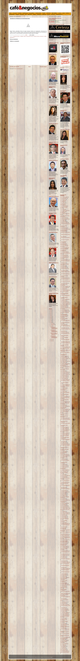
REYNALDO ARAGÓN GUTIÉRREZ (63, 581)
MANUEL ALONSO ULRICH (64, 475)
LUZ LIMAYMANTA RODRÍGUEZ (63, 468)
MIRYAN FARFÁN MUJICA (64, 534)
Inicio (29, 66)
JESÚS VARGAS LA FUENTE (64, 380)
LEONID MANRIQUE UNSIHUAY (63, 453)
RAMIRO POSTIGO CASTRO (64, 571)
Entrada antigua (43, 66)
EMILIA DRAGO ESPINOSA (64, 304)
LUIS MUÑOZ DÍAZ (63, 464)
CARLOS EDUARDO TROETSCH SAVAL (63, 244)
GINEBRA (21, 36)
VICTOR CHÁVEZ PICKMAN (64, 629)
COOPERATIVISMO (38, 13)
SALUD (64, 13)
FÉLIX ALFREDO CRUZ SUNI (65, 320)
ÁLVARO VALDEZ (63, 648)
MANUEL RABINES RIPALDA (64, 480)
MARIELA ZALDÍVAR (63, 493)
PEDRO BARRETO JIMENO (64, 562)
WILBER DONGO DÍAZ (64, 640)
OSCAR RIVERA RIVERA (64, 555)
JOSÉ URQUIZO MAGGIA (64, 429)
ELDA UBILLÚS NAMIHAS (64, 299)
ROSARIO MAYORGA (63, 608)
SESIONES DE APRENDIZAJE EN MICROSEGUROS (54, 337)
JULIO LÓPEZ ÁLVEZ (63, 442)
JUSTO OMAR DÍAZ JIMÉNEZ (65, 445)
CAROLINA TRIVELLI (16, 36)
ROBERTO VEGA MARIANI (64, 593)
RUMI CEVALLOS (63, 611)
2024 (51, 310)
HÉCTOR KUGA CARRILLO (64, 358)
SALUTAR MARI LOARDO (64, 612)
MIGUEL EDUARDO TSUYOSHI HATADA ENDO (64, 523)
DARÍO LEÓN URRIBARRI (64, 286)
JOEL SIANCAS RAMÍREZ (64, 384)
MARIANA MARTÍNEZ (63, 490)
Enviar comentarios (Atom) (18, 68)
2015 (51, 322)
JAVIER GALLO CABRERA (64, 374)
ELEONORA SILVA (63, 300)
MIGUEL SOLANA (37, 36)
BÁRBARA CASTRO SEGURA (65, 237)
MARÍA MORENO (63, 511)
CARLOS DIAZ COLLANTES (64, 239)
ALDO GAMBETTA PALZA (64, 210)
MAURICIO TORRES (63, 517)
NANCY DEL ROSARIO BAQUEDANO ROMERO (64, 541)
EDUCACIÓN (22, 14)
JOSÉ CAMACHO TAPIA (64, 410)
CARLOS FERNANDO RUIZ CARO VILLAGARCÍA (64, 248)
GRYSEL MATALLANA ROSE (64, 339)
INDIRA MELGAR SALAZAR (64, 361)
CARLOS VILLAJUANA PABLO (65, 260)
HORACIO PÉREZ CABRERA (65, 352)
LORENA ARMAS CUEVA (64, 454)
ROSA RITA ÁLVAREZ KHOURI (65, 605)
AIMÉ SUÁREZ (62, 202)
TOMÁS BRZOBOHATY (64, 624)
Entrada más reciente (14, 66)
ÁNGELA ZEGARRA (63, 649)
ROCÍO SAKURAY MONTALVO (65, 596)
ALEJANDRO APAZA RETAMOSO (63, 212)
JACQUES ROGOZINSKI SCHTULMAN (64, 365)
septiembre (52, 324)
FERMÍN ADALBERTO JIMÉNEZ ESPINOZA (63, 315)
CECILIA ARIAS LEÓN (63, 270)
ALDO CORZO (62, 209)
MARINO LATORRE (63, 494)
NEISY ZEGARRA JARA (64, 546)
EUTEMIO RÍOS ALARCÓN (64, 311)
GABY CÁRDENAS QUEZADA (65, 325)
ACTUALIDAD (15, 13)
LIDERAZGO (44, 14)
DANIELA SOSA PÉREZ (64, 283)
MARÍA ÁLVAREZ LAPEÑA (64, 513)
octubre (52, 323)
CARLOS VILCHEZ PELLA (64, 259)
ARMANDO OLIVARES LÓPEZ (65, 232)
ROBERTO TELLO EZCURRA (65, 591)
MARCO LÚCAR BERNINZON (65, 485)
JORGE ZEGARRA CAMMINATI (63, 408)
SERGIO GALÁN (63, 618)
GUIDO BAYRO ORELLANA (64, 341)
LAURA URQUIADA (63, 451)
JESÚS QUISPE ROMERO (64, 379)
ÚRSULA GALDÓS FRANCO (64, 652)
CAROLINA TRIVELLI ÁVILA (64, 268)
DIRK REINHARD (63, 288)
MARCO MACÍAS (63, 487)
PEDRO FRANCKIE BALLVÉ (64, 565)
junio (51, 339)
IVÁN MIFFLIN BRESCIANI (64, 363)
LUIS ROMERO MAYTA (64, 466)
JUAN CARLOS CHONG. (64, 434)
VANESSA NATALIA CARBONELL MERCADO (64, 626)
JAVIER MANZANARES (64, 375)
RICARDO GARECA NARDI (64, 584)
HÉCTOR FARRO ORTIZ (64, 357)
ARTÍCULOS (53, 14)
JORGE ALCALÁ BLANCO (64, 396)
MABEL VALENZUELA (63, 471)
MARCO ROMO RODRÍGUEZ (65, 488)
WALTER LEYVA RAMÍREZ (64, 637)
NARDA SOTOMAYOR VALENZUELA (63, 544)
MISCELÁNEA (30, 14)
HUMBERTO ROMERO (64, 356)
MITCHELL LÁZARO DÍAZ (64, 535)
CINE (26, 14)
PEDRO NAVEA (62, 567)
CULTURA (67, 13)
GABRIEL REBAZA (63, 324)
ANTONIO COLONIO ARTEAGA (63, 226)
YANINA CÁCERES (63, 646)
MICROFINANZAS (25, 13)
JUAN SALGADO (63, 441)
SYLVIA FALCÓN (63, 623)
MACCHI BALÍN (62, 474)
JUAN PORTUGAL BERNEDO (65, 439)
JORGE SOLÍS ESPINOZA (64, 406)
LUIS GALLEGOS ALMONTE (64, 460)
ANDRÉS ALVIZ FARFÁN (64, 222)
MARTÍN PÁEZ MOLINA (64, 503)
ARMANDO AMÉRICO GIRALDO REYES (63, 231)
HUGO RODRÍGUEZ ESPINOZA (63, 354)
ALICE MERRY (62, 220)
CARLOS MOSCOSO (63, 255)
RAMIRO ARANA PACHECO (64, 569)
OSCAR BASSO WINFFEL (64, 550)
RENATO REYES (63, 576)
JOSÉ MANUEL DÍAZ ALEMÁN (65, 423)
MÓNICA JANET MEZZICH (64, 539)
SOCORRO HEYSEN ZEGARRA (63, 620)
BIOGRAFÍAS (39, 14)
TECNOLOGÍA (48, 13)
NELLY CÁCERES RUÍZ (64, 547)
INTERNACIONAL (12, 14)
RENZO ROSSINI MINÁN (64, 577)
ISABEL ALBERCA (63, 362)
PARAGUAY (42, 36)
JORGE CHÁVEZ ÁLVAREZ (64, 401)
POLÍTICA (59, 13)
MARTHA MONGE (63, 498)
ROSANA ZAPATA (63, 607)
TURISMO (43, 13)
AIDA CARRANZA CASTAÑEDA (63, 201)
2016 (51, 320)
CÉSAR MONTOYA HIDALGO (65, 279)
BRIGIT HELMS (62, 236)
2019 (51, 316)
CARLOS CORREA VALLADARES (63, 242)
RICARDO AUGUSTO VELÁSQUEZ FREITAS (64, 583)
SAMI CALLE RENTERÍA (64, 613)
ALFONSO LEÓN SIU (63, 217)
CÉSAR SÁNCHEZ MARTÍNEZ (65, 281)
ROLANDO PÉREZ (63, 603)
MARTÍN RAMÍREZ (63, 504)
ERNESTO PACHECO (63, 306)
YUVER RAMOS (62, 647)
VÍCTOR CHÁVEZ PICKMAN (64, 633)
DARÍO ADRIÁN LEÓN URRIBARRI (63, 285)
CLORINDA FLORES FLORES (65, 271)
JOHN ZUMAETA (63, 391)
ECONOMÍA (19, 13)
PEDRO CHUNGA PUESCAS (64, 563)
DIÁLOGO (48, 14)
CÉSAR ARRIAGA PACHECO (64, 273)
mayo (52, 340)
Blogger (51, 657)
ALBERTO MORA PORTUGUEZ (63, 204)
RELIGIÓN (17, 14)
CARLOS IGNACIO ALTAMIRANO (63, 250)
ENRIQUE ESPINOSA (63, 305)
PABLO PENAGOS (63, 556)
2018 (51, 318)
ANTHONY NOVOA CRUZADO (65, 223)
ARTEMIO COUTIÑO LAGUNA (65, 234)
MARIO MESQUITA (63, 495)
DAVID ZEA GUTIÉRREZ (64, 287)
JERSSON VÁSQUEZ (63, 378)
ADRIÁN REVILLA (63, 199)
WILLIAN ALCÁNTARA (63, 643)
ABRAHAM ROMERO (63, 198)
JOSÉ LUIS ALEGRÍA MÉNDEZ (65, 419)
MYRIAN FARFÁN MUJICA (64, 536)
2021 (51, 314)
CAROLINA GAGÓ (63, 266)
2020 (51, 315)
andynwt (42, 657)
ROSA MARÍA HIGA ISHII (64, 604)
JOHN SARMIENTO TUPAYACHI (63, 389)
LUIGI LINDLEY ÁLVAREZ (64, 455)
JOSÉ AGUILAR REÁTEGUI (64, 409)
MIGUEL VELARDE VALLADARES (63, 528)
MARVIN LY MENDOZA (64, 505)
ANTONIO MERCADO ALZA (64, 229)
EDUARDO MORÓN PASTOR (65, 295)
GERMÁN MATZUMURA (64, 332)
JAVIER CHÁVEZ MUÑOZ (64, 373)
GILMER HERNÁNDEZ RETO (65, 333)
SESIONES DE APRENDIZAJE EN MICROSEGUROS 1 (54, 328)
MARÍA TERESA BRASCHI (64, 512)
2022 (51, 312)
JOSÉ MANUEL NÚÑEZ (64, 427)
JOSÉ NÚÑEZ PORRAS (64, 428)
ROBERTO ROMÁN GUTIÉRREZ (63, 590)
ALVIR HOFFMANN (63, 221)
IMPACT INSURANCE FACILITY (29, 36)
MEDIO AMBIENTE (54, 13)
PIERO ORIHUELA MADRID (64, 568)
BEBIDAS (34, 14)
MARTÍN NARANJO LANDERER (63, 501)
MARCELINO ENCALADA (64, 482)
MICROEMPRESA (31, 13)
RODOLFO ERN (62, 598)
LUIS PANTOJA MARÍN (64, 465)
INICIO (11, 13)
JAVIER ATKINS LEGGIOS (64, 372)
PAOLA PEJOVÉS (63, 557)
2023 (51, 311)
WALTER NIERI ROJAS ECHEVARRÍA (64, 639)
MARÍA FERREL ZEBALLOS (64, 508)
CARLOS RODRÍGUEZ (63, 256)
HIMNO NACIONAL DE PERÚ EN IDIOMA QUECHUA (54, 334)
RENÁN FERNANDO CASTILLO (63, 579)
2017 (51, 319)
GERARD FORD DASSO (64, 327)
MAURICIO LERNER (63, 516)
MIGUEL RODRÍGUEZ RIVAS (64, 524)
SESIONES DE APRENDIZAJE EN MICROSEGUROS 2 (54, 331)
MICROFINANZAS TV (59, 14)
